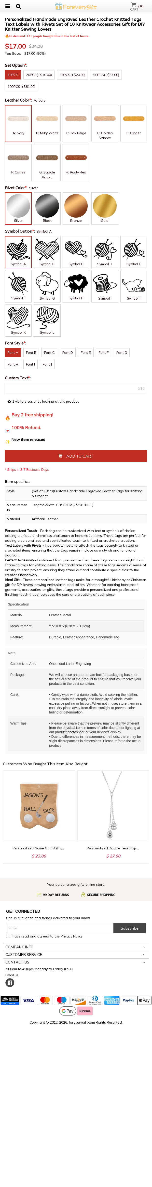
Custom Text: (18, 529)
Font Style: (16, 494)
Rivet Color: (16, 339)
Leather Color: (19, 251)
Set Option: (16, 216)
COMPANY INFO (19, 1098)
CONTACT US (17, 1113)
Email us (12, 1126)
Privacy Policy (72, 1088)
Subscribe (129, 1079)
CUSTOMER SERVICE (23, 1106)
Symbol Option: (20, 382)
